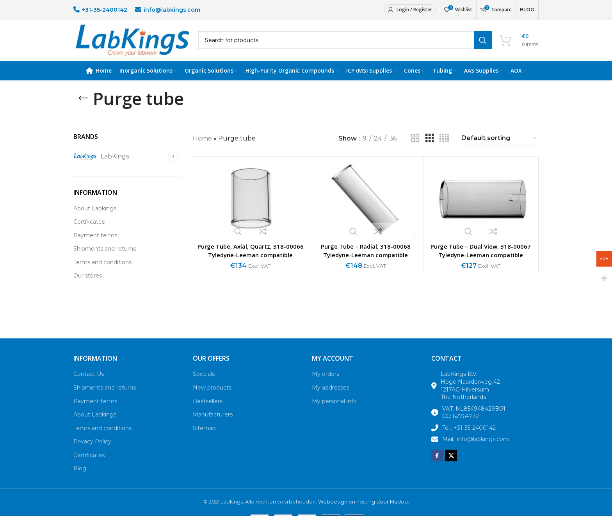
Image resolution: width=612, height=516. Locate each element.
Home (202, 147)
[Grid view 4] (444, 147)
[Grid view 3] (429, 147)
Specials (204, 383)
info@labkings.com (172, 9)
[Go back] (83, 108)
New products (212, 396)
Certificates (89, 231)
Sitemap (204, 437)
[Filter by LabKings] (119, 166)
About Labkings (94, 217)
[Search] (345, 45)
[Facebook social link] (437, 465)
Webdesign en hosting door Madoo (363, 511)
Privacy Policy (92, 450)
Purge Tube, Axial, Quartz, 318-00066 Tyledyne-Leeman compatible (250, 264)
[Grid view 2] (415, 147)
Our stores (87, 285)
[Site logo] (131, 44)
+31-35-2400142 (104, 9)
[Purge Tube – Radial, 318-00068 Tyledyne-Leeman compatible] (365, 209)
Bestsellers (207, 410)
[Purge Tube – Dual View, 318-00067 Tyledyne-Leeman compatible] (480, 209)
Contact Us (88, 383)
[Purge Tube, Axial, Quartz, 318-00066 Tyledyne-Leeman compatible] (250, 209)
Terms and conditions (102, 271)
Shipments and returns (104, 258)
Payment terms (95, 244)
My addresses (330, 396)
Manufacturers (213, 423)
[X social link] (451, 465)
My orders (325, 383)
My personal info (334, 410)
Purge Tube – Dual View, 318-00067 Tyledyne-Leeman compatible (481, 260)
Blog (79, 478)
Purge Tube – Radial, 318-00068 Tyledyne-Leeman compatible (365, 260)
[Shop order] (500, 148)
